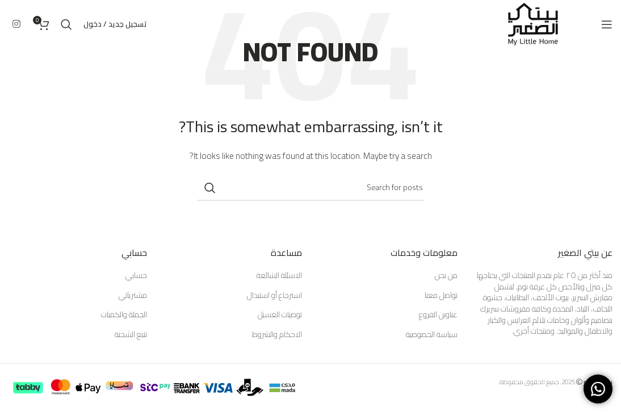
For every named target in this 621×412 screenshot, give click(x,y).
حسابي (136, 275)
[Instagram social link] (16, 23)
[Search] (66, 24)
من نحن (446, 275)
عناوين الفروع (438, 315)
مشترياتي (133, 295)
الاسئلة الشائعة (279, 275)
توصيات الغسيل (280, 315)
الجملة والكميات (124, 315)
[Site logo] (533, 23)
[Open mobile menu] (606, 24)
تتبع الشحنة (131, 334)
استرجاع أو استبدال (274, 295)
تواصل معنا (441, 295)
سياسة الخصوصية (432, 334)
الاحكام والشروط (277, 334)
